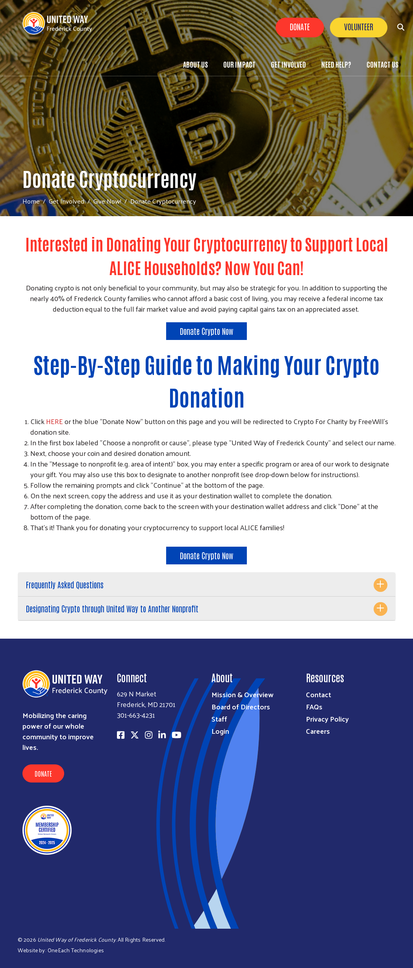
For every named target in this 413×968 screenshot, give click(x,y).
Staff (219, 719)
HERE (54, 421)
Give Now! (107, 201)
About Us (195, 64)
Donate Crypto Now (206, 331)
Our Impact (239, 64)
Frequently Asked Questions (65, 584)
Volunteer (358, 26)
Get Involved (288, 64)
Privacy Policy (327, 719)
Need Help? (336, 64)
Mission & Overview (242, 694)
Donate (300, 26)
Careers (318, 731)
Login (220, 731)
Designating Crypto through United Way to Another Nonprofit (112, 608)
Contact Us (382, 64)
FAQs (314, 706)
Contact (318, 694)
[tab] (206, 585)
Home (31, 201)
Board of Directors (240, 706)
